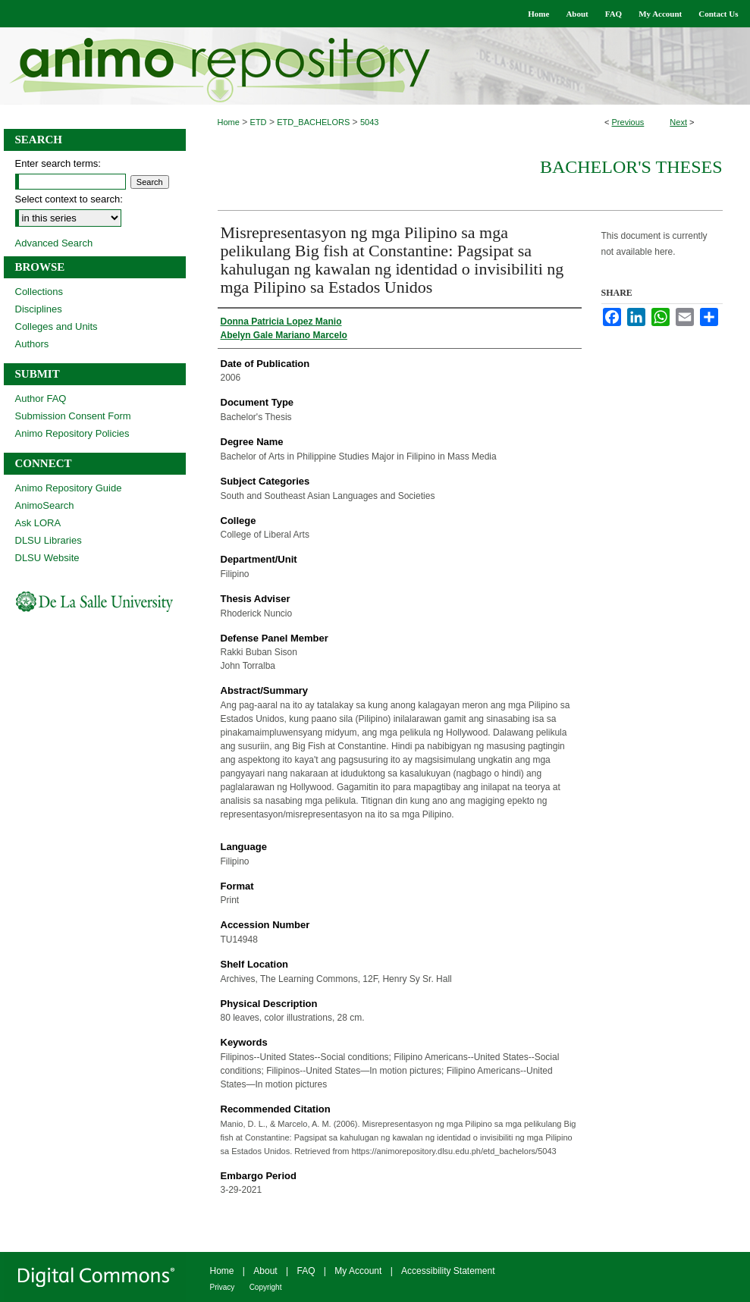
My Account (357, 1271)
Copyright (265, 1287)
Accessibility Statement (447, 1271)
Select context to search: (69, 199)
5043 (369, 122)
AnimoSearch (44, 505)
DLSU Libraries (48, 540)
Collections (39, 291)
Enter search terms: (58, 163)
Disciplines (38, 309)
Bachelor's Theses (631, 167)
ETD (258, 122)
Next (678, 122)
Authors (32, 344)
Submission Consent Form (73, 416)
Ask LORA (38, 523)
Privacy (222, 1287)
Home (229, 122)
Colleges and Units (56, 326)
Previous (628, 122)
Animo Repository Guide (68, 488)
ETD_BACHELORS (313, 122)
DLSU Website (47, 557)
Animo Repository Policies (72, 433)
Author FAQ (41, 398)
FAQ (306, 1271)
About (265, 1271)
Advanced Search (54, 243)
